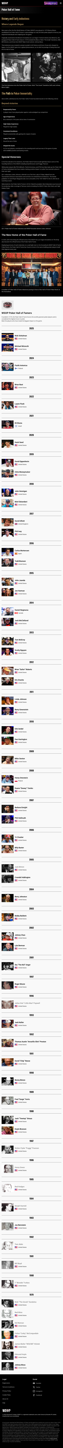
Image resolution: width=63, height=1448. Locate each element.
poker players (53, 1438)
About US (5, 1399)
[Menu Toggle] (60, 3)
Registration (6, 1383)
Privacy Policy (6, 1391)
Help (3, 1403)
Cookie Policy (6, 1395)
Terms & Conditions (8, 1387)
